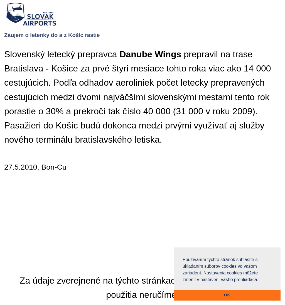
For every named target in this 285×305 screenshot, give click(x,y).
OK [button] (227, 295)
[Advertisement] (142, 226)
